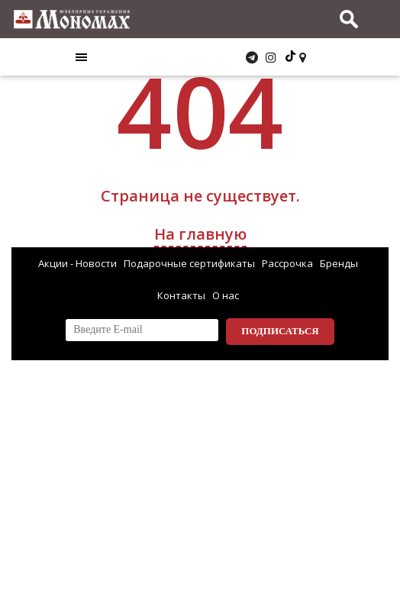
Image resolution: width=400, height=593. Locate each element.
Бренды (339, 263)
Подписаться (279, 331)
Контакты (181, 295)
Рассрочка (287, 263)
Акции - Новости (77, 263)
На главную (200, 234)
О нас (225, 295)
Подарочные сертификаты (189, 263)
